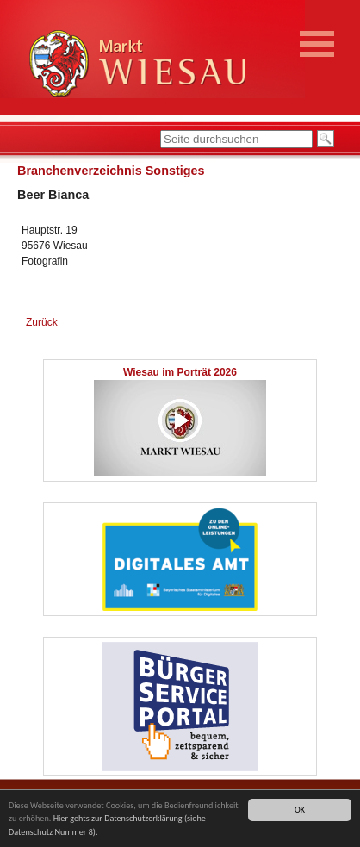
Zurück (42, 322)
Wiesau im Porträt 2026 (180, 372)
